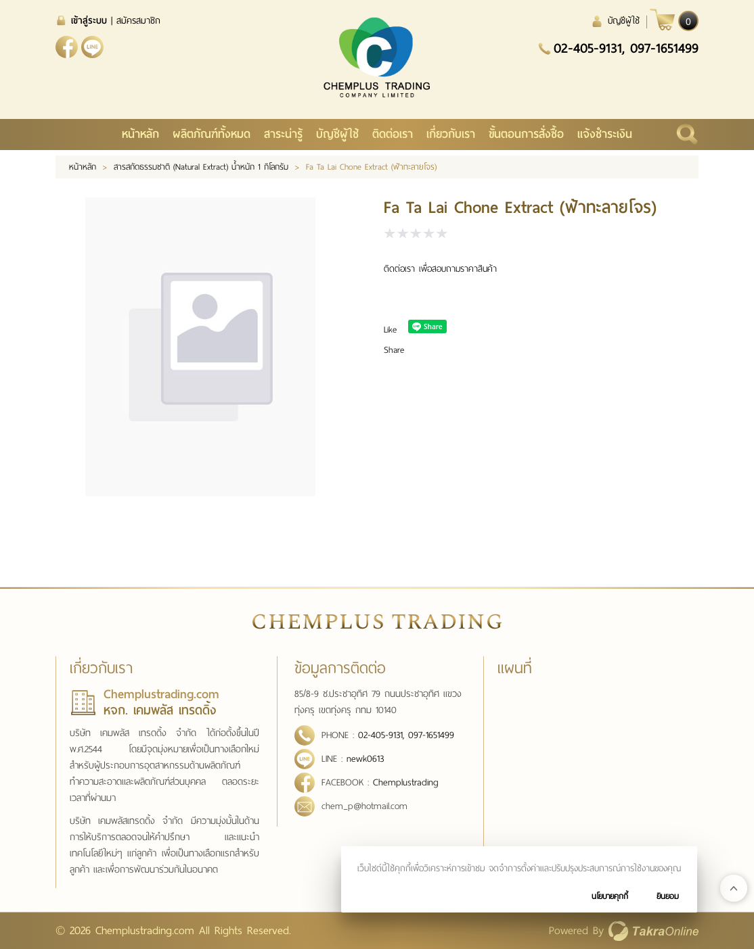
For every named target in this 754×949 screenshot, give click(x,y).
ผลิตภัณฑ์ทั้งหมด (211, 134)
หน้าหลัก (140, 134)
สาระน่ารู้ (283, 134)
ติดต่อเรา (392, 134)
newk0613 (92, 47)
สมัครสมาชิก (138, 20)
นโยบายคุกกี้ (610, 896)
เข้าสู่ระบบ (89, 20)
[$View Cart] (674, 19)
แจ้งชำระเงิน (604, 134)
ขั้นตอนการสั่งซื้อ (526, 134)
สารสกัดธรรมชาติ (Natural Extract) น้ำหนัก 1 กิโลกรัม (201, 167)
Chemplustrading (406, 782)
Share (394, 350)
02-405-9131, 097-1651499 (626, 47)
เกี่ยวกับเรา (450, 134)
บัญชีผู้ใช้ (624, 20)
